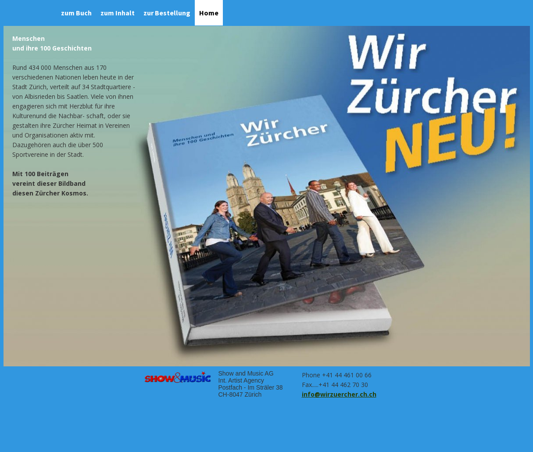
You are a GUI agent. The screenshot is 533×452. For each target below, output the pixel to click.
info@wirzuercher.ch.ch (339, 394)
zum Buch (76, 12)
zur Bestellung (166, 12)
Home (208, 12)
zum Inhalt (117, 12)
